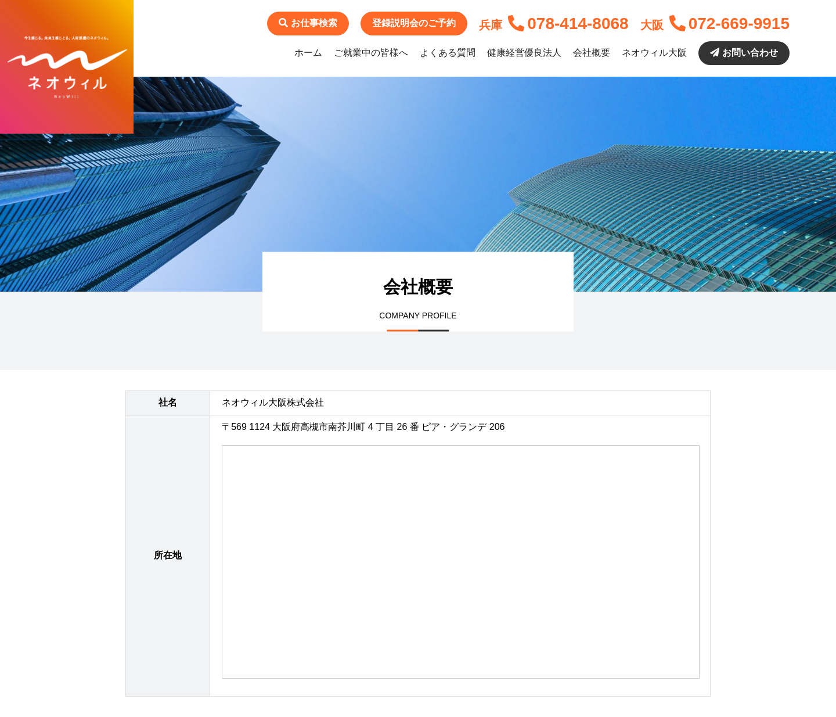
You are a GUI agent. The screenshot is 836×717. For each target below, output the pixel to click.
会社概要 (591, 53)
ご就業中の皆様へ (371, 53)
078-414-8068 (568, 24)
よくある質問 (447, 53)
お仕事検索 (308, 23)
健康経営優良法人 (524, 53)
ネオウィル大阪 (654, 53)
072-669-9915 (729, 24)
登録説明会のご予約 (414, 23)
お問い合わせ (744, 53)
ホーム (308, 53)
